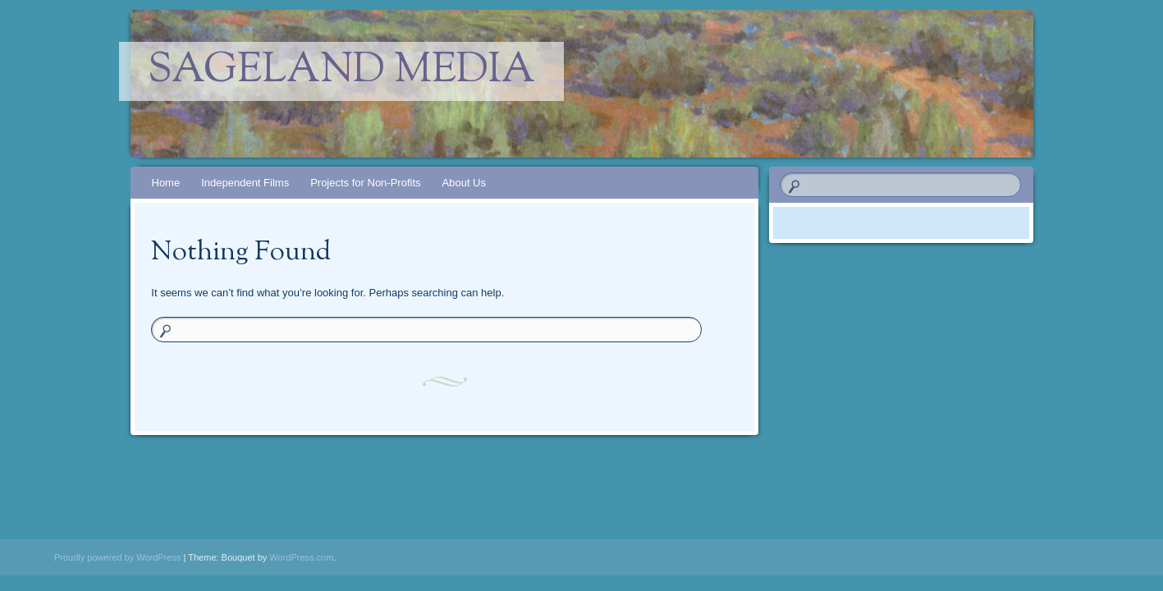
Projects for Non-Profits (365, 182)
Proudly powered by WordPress (117, 557)
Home (166, 182)
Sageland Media (341, 71)
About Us (464, 182)
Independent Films (245, 182)
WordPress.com (301, 557)
